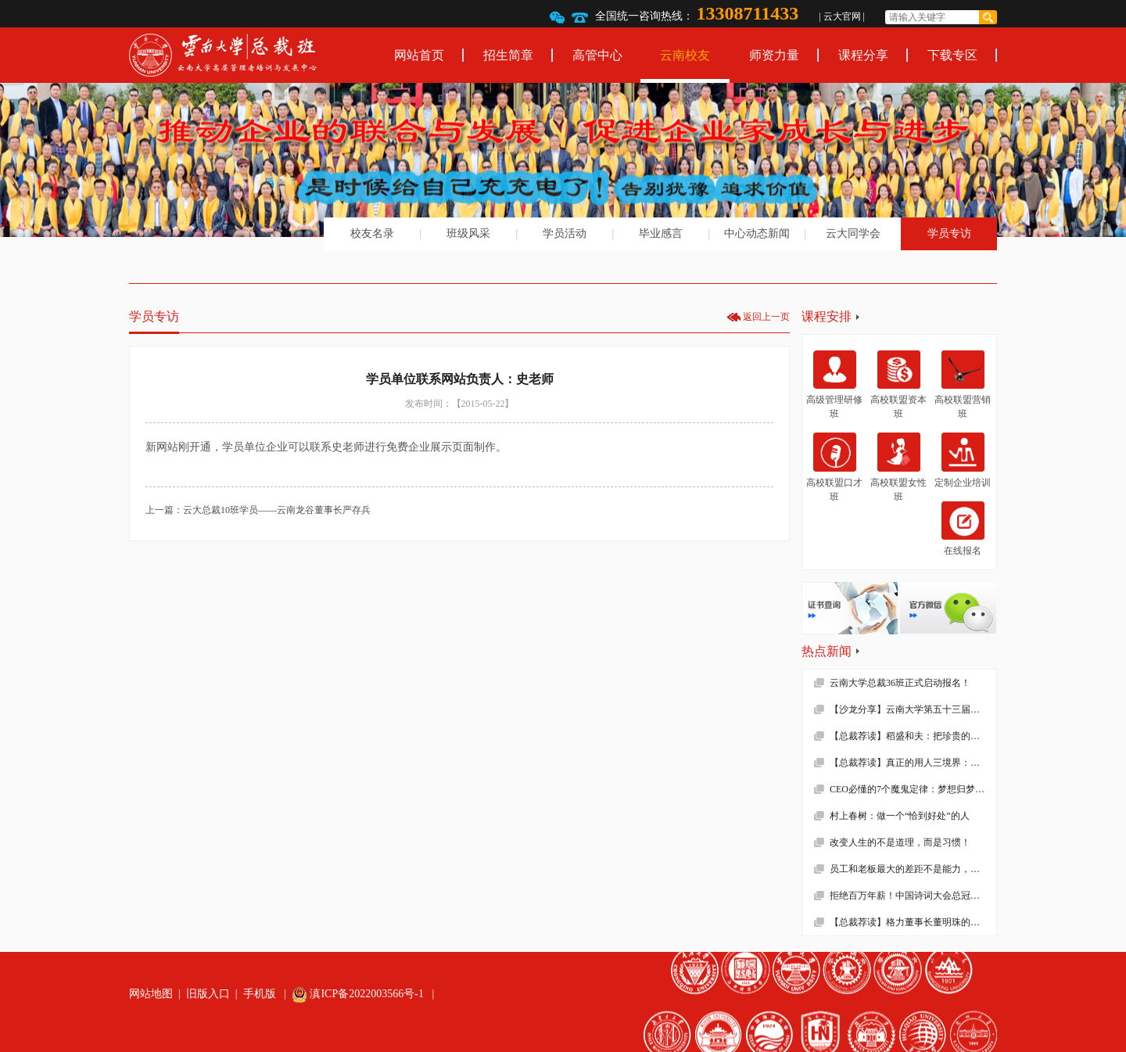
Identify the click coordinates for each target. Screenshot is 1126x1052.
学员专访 (949, 233)
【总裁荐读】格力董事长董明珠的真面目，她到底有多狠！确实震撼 (913, 922)
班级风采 (468, 233)
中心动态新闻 (757, 233)
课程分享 (863, 55)
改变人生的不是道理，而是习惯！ (900, 842)
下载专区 (952, 55)
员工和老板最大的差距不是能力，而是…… (913, 869)
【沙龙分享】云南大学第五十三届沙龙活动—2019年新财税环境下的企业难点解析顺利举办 (913, 709)
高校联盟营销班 (962, 384)
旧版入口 (208, 994)
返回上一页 (766, 316)
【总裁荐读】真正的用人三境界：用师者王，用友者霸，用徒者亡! (913, 762)
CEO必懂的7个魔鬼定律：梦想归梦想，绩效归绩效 (913, 789)
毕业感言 (661, 233)
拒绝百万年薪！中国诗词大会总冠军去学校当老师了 (913, 895)
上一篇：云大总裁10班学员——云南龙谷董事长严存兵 (258, 509)
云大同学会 (853, 233)
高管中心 (597, 55)
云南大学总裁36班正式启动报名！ (900, 682)
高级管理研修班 (834, 384)
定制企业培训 (962, 460)
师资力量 (774, 55)
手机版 (259, 994)
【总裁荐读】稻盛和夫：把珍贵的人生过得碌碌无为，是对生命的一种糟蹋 (913, 736)
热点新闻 (826, 651)
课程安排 (826, 316)
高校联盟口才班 (834, 467)
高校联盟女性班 (898, 467)
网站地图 (151, 994)
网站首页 (419, 55)
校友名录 (372, 233)
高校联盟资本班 (898, 384)
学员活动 (564, 233)
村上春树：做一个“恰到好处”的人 (900, 815)
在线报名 (962, 528)
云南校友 (685, 55)
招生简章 (508, 55)
